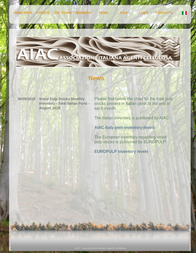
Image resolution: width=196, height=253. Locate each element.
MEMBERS (83, 13)
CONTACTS (164, 13)
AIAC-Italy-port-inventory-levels (124, 127)
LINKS (144, 13)
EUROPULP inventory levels (121, 151)
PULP (124, 13)
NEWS (103, 13)
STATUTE (43, 13)
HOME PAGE (23, 13)
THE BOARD (63, 13)
